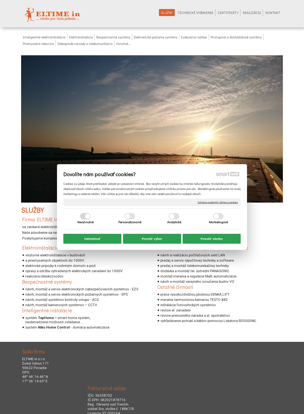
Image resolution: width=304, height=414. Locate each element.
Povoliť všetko (212, 239)
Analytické (174, 222)
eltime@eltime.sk (175, 386)
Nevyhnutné (85, 222)
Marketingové (218, 222)
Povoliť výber (152, 239)
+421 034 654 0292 (182, 380)
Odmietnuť (92, 239)
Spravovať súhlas (213, 405)
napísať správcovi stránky (143, 405)
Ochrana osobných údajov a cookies (218, 202)
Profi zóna (233, 392)
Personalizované (129, 222)
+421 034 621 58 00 (176, 370)
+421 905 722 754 (174, 375)
